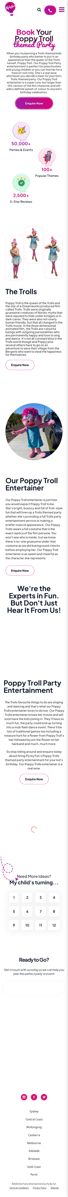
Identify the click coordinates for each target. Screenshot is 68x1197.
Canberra (34, 1135)
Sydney (34, 1111)
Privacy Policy (39, 1187)
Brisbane (34, 1159)
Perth (34, 1175)
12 (54, 925)
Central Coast (34, 1119)
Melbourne (34, 1143)
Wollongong (34, 1127)
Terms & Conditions (19, 1187)
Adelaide (34, 1151)
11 (40, 925)
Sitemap (55, 1187)
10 (27, 925)
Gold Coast (34, 1167)
